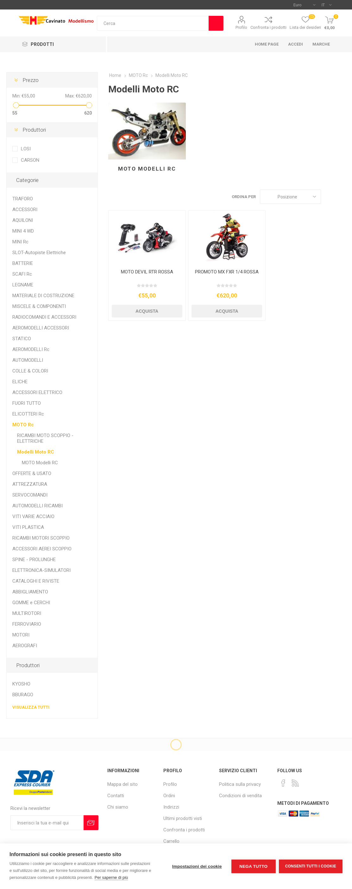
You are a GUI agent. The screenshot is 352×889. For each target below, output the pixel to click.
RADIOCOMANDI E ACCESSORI (44, 317)
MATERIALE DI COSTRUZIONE (43, 295)
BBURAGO (22, 695)
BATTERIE (22, 263)
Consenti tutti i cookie (310, 866)
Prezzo (30, 80)
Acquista (146, 311)
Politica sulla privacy (240, 784)
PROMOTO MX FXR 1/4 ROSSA (227, 272)
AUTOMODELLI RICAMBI (37, 506)
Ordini (169, 795)
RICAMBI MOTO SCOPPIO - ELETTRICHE (45, 438)
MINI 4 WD (23, 231)
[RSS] (295, 783)
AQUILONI (22, 220)
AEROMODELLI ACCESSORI (40, 328)
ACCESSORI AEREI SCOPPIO (42, 549)
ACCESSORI (24, 209)
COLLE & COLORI (30, 371)
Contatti (115, 795)
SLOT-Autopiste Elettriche (39, 252)
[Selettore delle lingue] (326, 4)
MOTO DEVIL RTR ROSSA (147, 272)
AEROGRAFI (24, 645)
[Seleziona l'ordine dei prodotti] (290, 197)
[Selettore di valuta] (304, 4)
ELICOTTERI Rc (28, 414)
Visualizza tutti (30, 707)
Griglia (329, 197)
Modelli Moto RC (35, 452)
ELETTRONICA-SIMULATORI (41, 570)
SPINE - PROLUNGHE (34, 559)
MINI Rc (20, 242)
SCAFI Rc (22, 274)
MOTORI (20, 635)
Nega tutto (253, 866)
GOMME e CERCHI (31, 602)
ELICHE (20, 382)
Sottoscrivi (91, 822)
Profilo (241, 27)
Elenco (341, 197)
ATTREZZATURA (29, 484)
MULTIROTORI (26, 613)
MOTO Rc (23, 425)
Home (115, 75)
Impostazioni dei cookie (197, 866)
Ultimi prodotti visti (182, 818)
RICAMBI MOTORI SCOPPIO (41, 538)
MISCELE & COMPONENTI (39, 306)
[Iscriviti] (47, 822)
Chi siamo (117, 807)
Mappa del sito (122, 784)
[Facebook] (283, 783)
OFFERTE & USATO (31, 473)
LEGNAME (22, 285)
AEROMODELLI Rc (30, 349)
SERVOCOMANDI (29, 495)
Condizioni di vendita (240, 795)
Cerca (216, 23)
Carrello (171, 841)
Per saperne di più (111, 877)
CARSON (30, 160)
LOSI (26, 149)
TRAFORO (22, 199)
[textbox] (153, 23)
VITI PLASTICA (28, 527)
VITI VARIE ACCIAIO (33, 516)
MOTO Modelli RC (147, 169)
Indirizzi (171, 807)
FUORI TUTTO (26, 403)
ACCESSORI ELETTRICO (37, 392)
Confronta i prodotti (268, 27)
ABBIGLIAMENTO (30, 592)
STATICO (21, 338)
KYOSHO (21, 684)
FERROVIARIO (26, 624)
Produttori (34, 130)
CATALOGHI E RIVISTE (35, 581)
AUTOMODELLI (27, 360)
